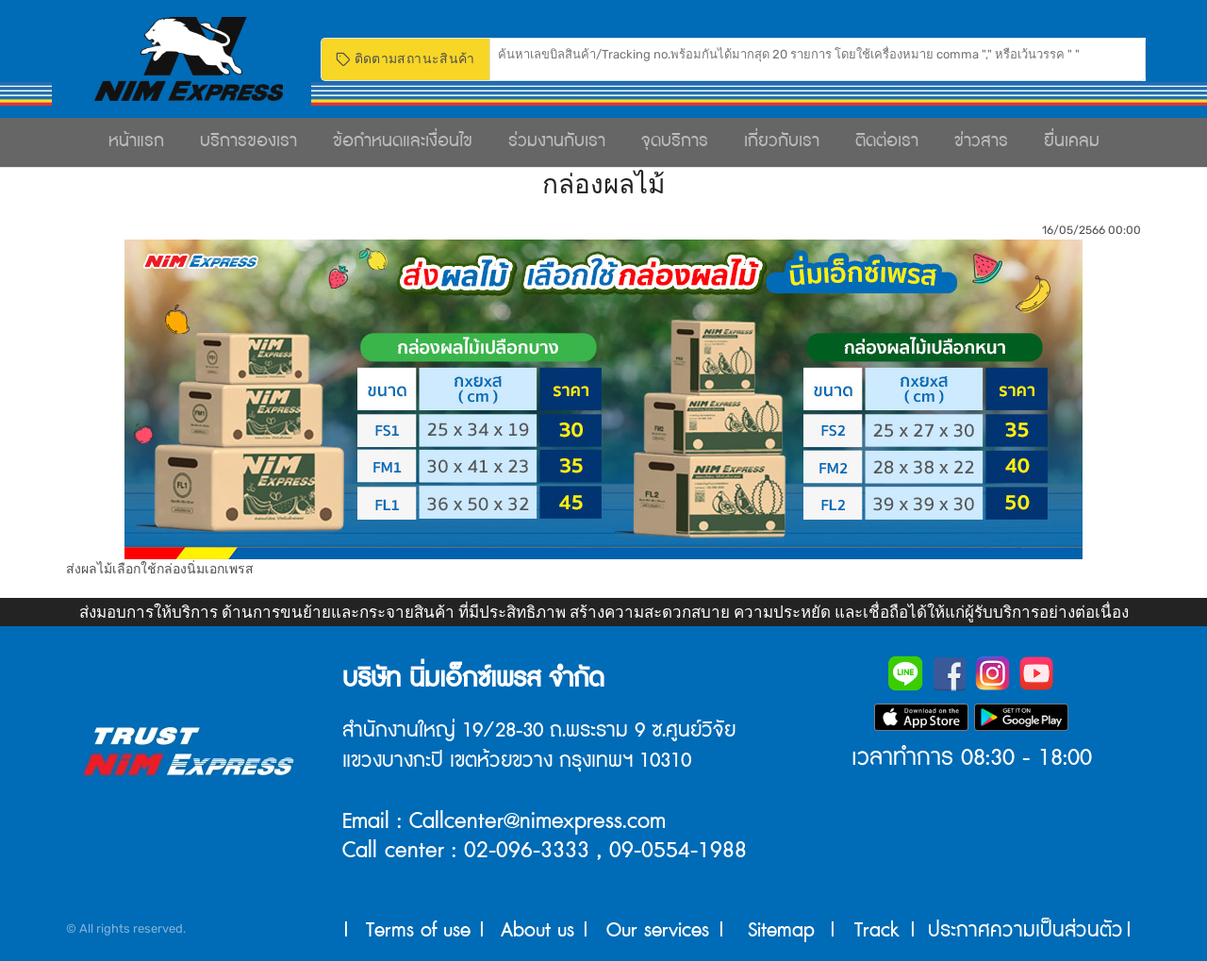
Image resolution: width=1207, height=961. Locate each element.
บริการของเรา (248, 141)
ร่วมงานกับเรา (556, 141)
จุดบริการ (674, 141)
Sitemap (781, 931)
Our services (657, 931)
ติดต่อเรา (886, 141)
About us (537, 931)
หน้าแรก (136, 141)
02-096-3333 (526, 851)
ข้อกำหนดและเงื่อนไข (402, 141)
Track (877, 931)
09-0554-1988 (678, 851)
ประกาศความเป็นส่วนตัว (1025, 931)
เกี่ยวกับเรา (781, 141)
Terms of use (418, 931)
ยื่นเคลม (1072, 141)
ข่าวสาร (981, 141)
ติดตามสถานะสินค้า (405, 59)
